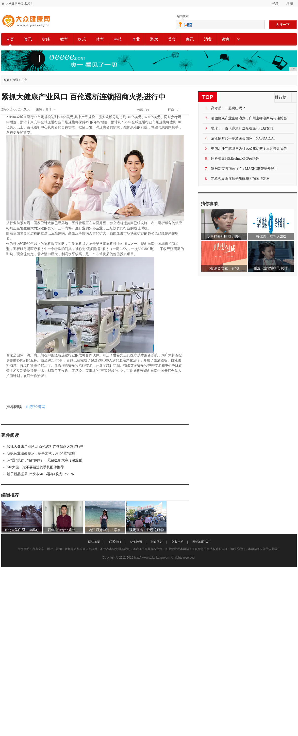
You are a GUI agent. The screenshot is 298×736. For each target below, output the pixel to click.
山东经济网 (36, 407)
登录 (275, 3)
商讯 (190, 39)
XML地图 (136, 542)
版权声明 (177, 542)
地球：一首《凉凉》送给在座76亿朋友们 (242, 128)
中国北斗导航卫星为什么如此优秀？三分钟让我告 (249, 148)
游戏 (154, 39)
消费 (208, 39)
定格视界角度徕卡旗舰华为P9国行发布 (240, 179)
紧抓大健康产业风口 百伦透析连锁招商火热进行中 (45, 446)
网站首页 (94, 542)
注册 (289, 3)
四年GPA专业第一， (63, 530)
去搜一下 (283, 25)
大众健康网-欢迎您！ (19, 3)
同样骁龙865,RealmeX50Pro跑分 (235, 158)
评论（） (174, 109)
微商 (226, 39)
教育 (64, 39)
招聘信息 (157, 542)
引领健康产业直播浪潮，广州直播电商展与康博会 (249, 118)
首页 (10, 39)
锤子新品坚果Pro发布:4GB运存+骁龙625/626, (41, 474)
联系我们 (115, 542)
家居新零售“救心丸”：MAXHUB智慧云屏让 (244, 169)
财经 (46, 39)
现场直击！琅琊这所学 (146, 530)
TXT (207, 542)
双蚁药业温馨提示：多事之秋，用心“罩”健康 (41, 453)
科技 (118, 39)
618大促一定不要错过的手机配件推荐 (35, 467)
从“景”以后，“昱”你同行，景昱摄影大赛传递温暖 (44, 460)
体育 (100, 39)
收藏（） (143, 109)
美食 (172, 39)
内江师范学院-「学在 (105, 530)
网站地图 (198, 542)
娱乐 (82, 39)
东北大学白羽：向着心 (21, 530)
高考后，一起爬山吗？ (228, 108)
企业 (136, 39)
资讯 (28, 39)
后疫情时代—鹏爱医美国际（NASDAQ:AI (243, 138)
